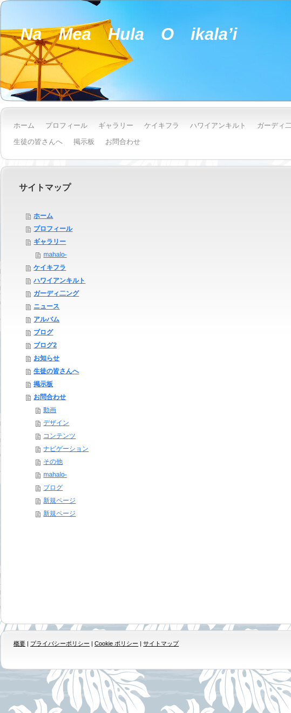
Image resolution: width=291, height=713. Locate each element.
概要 (19, 643)
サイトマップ (161, 643)
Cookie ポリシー (116, 643)
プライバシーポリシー (60, 643)
